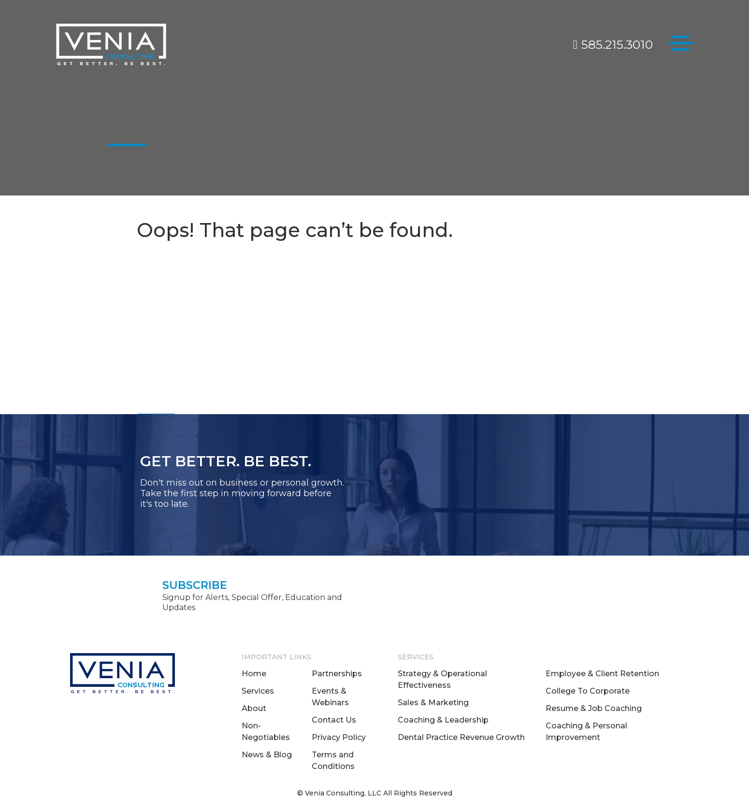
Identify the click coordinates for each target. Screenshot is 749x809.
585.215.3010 (613, 44)
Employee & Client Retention (602, 673)
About (254, 708)
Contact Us (334, 720)
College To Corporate (588, 691)
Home (254, 673)
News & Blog (267, 754)
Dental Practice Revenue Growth (461, 737)
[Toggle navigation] (680, 45)
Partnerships (337, 673)
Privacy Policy (339, 737)
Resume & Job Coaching (594, 708)
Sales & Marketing (433, 702)
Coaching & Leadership (443, 720)
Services (258, 691)
